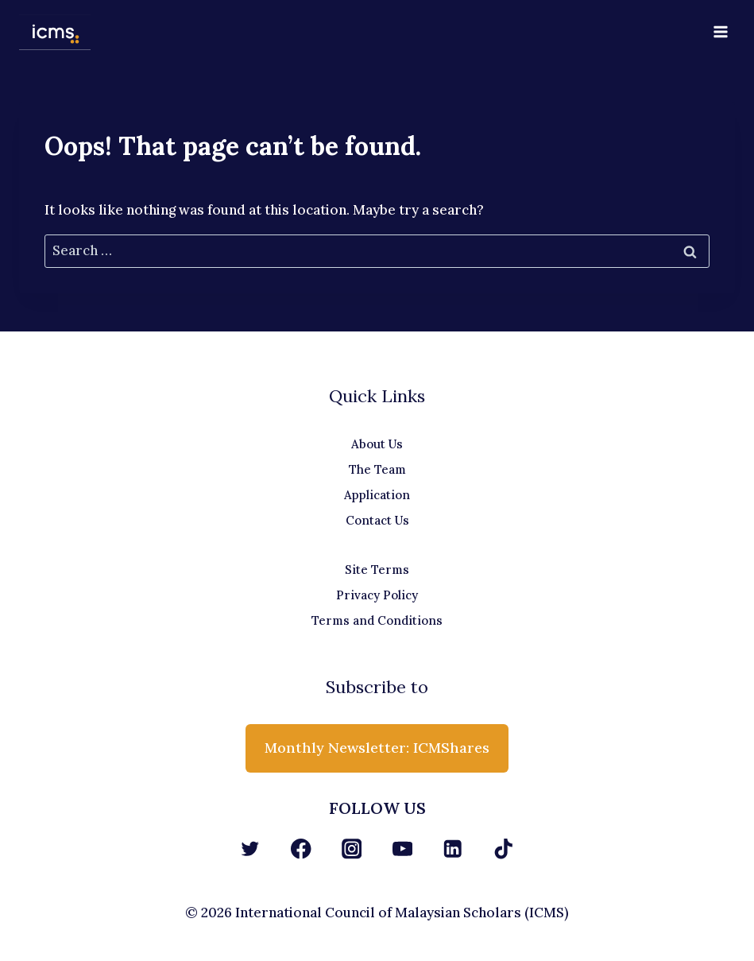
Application (377, 494)
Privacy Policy (377, 595)
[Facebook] (300, 848)
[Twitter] (250, 848)
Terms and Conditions (377, 620)
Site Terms (377, 569)
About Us (377, 443)
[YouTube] (402, 848)
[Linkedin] (453, 848)
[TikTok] (503, 848)
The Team (377, 469)
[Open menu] (720, 31)
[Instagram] (351, 848)
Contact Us (377, 520)
